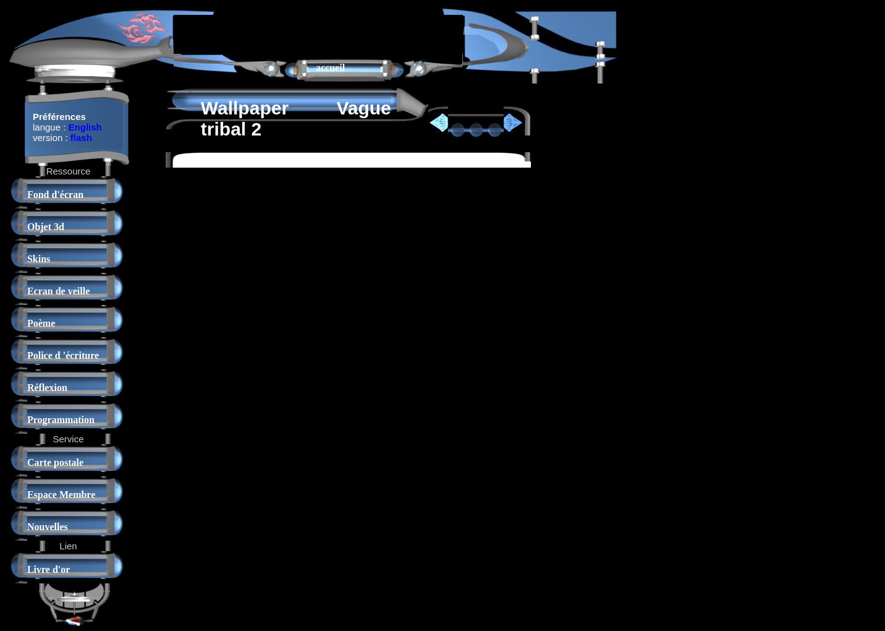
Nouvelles (47, 527)
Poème (41, 323)
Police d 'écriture (63, 355)
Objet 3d (45, 226)
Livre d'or (48, 569)
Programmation (61, 419)
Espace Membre (61, 494)
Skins (38, 259)
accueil (330, 67)
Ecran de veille (58, 291)
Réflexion (47, 387)
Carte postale (55, 462)
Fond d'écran (55, 194)
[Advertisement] (318, 33)
